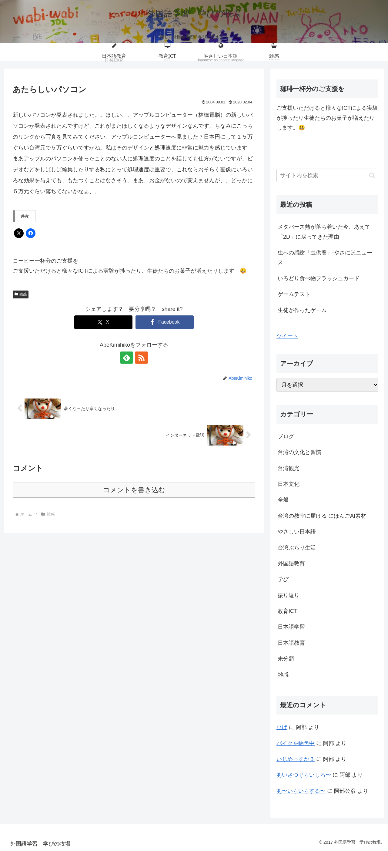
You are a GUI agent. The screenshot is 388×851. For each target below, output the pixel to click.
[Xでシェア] (103, 322)
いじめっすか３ (295, 759)
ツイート (287, 336)
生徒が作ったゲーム (302, 310)
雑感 (21, 294)
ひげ (281, 727)
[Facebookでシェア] (164, 322)
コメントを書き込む (134, 490)
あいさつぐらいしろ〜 (303, 775)
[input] (327, 175)
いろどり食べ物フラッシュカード (319, 278)
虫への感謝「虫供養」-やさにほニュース (325, 257)
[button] (372, 175)
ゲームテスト (294, 294)
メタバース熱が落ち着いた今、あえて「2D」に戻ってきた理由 (324, 232)
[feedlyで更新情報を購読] (127, 358)
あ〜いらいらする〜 (301, 791)
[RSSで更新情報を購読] (141, 358)
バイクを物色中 (295, 743)
